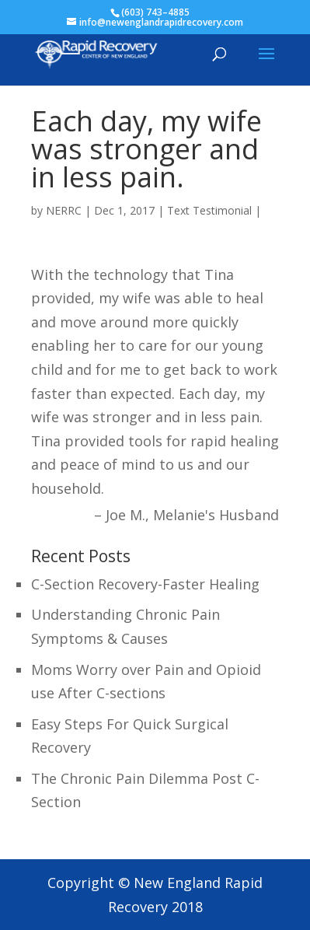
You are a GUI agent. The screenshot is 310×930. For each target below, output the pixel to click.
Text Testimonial (209, 210)
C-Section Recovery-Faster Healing (145, 584)
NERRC (64, 210)
